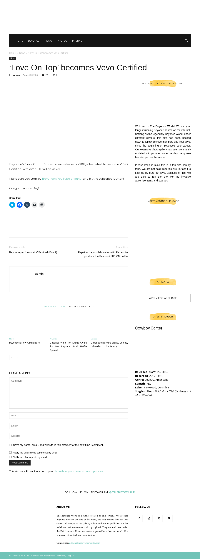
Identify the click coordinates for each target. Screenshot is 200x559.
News (22, 53)
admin (16, 75)
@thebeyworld (122, 492)
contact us (89, 535)
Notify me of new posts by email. (30, 457)
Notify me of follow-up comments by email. (35, 452)
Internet (77, 40)
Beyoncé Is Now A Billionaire (24, 342)
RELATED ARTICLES (54, 306)
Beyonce (33, 40)
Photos (62, 40)
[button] (186, 41)
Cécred (94, 339)
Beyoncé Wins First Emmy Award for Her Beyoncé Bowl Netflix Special (68, 346)
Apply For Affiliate (163, 298)
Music (48, 40)
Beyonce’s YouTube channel (62, 178)
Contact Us (143, 3)
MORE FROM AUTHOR (81, 306)
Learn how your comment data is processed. (80, 471)
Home (19, 40)
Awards (53, 339)
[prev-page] (11, 357)
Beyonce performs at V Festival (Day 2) (33, 252)
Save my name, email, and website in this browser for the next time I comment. (58, 445)
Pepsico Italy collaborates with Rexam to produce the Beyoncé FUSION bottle (103, 254)
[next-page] (17, 357)
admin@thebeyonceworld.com (84, 543)
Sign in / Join (127, 3)
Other (157, 3)
